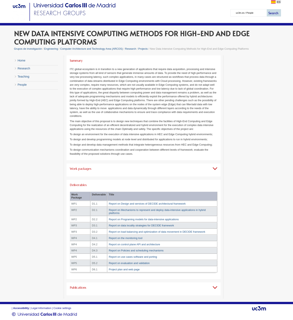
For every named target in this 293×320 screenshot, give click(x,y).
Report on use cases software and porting (133, 256)
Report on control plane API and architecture (134, 244)
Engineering (51, 48)
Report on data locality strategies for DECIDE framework (141, 225)
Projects (143, 48)
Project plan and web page (124, 269)
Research (131, 48)
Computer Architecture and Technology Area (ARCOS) (91, 48)
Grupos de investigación (28, 48)
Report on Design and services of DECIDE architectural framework (147, 203)
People (22, 84)
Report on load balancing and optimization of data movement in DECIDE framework (157, 231)
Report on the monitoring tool (125, 238)
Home (21, 60)
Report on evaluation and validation (129, 263)
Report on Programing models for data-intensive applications (144, 219)
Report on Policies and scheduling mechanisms (136, 250)
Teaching (23, 76)
